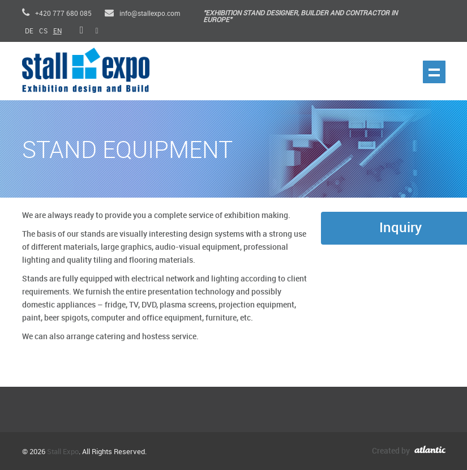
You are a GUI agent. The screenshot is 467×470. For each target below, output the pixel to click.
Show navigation (434, 72)
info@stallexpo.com (142, 14)
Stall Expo (63, 452)
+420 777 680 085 (57, 14)
